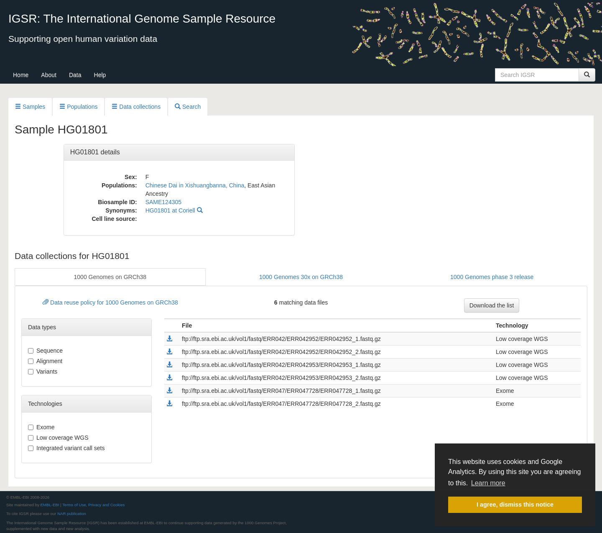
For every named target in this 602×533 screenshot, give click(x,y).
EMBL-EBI (50, 504)
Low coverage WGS (58, 437)
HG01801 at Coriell (174, 210)
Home (20, 75)
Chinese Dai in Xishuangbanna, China (195, 185)
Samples (30, 106)
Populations (78, 106)
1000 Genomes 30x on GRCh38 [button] (301, 277)
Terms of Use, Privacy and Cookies (93, 504)
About (48, 75)
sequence (45, 350)
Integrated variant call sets (66, 448)
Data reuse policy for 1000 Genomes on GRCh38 (110, 302)
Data (75, 75)
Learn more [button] (488, 483)
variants (42, 371)
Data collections (136, 106)
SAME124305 (163, 202)
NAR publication (71, 513)
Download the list (491, 305)
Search (188, 106)
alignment (45, 361)
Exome (41, 427)
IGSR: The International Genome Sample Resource (141, 18)
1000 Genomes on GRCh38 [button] (110, 277)
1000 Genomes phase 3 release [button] (491, 277)
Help (100, 75)
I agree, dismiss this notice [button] (515, 504)
